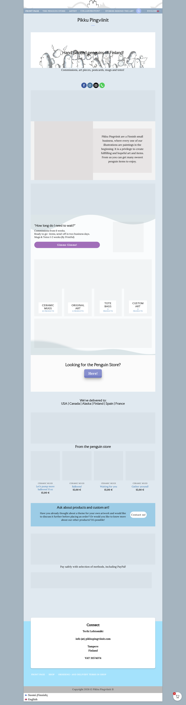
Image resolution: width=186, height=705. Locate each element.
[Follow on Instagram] (90, 85)
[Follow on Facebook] (84, 85)
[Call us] (102, 85)
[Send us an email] (96, 85)
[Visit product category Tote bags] (108, 302)
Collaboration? (91, 10)
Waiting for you (108, 486)
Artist (73, 11)
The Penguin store (54, 11)
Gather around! (140, 486)
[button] (138, 11)
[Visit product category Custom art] (138, 302)
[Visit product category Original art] (78, 302)
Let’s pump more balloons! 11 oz (45, 488)
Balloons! (77, 486)
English (154, 10)
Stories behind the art (119, 11)
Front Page (32, 11)
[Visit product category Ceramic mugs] (48, 302)
